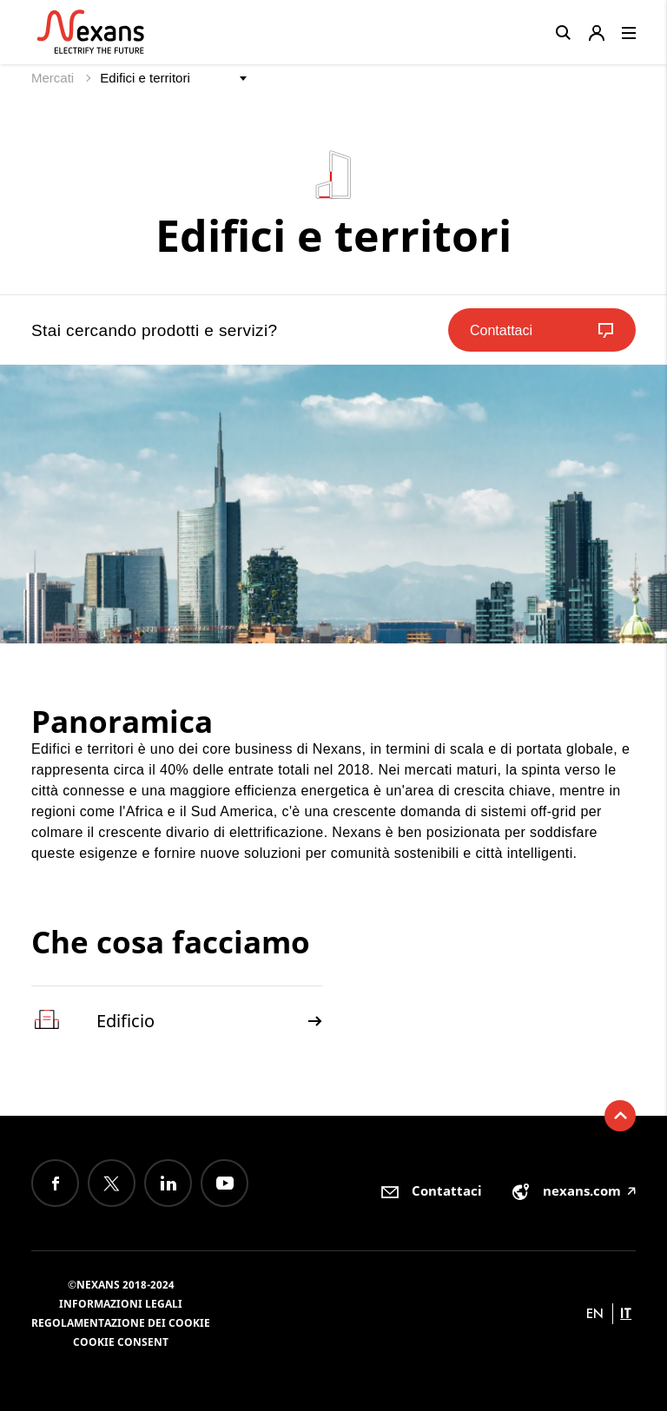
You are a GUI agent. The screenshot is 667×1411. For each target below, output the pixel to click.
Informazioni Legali (120, 1303)
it (625, 1313)
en (595, 1313)
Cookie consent (120, 1342)
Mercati (54, 77)
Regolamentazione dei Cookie (120, 1322)
